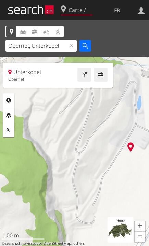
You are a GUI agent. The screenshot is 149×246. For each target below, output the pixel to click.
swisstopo (32, 243)
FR (117, 10)
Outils (8, 130)
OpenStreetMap (57, 243)
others (79, 243)
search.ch (13, 243)
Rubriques (8, 100)
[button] (140, 226)
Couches (8, 115)
